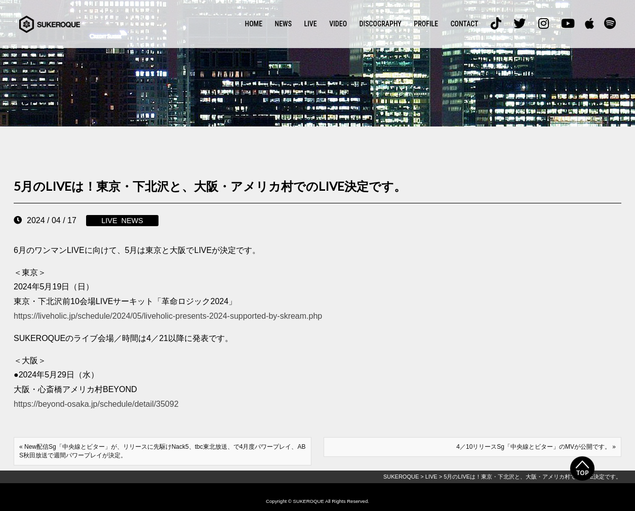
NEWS (283, 24)
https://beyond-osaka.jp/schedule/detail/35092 (96, 404)
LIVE (310, 24)
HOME (254, 24)
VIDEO (338, 24)
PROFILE (426, 24)
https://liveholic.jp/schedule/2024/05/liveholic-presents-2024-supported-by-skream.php (168, 316)
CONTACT (465, 24)
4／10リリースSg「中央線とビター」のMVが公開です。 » (536, 446)
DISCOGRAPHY (381, 24)
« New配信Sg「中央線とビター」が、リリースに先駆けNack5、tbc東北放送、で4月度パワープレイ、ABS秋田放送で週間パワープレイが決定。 (162, 451)
